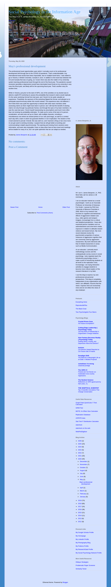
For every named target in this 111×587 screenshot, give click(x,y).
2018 (80, 503)
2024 (80, 447)
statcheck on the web (83, 428)
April (81, 488)
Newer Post (14, 207)
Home (40, 207)
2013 (80, 518)
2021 (80, 456)
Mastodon (12, 20)
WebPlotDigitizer (81, 431)
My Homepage (81, 536)
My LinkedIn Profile (82, 539)
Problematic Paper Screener (85, 565)
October (83, 467)
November (83, 464)
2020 (80, 459)
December (83, 461)
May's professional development (86, 483)
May (81, 479)
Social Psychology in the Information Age (44, 11)
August (82, 470)
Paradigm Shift (83, 356)
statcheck (79, 425)
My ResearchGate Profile (84, 549)
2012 (80, 521)
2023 (80, 450)
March (82, 491)
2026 (80, 441)
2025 (80, 444)
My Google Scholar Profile (85, 532)
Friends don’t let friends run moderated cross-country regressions (87, 374)
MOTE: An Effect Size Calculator (87, 411)
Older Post (66, 207)
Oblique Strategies (82, 562)
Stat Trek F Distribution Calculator (87, 421)
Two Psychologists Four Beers (86, 312)
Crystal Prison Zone (85, 321)
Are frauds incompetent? (86, 323)
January (83, 497)
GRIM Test (79, 408)
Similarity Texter (81, 569)
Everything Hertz (81, 302)
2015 (80, 512)
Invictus (81, 347)
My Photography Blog (83, 543)
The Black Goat (81, 309)
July (81, 473)
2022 (80, 453)
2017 (80, 506)
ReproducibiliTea (81, 305)
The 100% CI (82, 370)
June (82, 476)
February (83, 494)
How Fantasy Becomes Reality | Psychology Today (89, 338)
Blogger (65, 582)
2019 (80, 500)
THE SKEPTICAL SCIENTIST (88, 388)
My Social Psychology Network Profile (89, 553)
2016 (80, 509)
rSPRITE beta (80, 418)
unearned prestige (84, 365)
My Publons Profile (82, 546)
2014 (80, 515)
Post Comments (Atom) (45, 213)
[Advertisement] (89, 73)
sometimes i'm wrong (86, 364)
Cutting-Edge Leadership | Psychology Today (87, 328)
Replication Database (83, 415)
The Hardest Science (85, 380)
